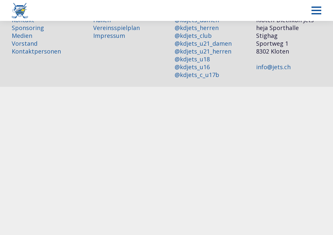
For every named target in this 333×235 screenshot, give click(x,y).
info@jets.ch (273, 67)
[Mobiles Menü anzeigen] (316, 10)
